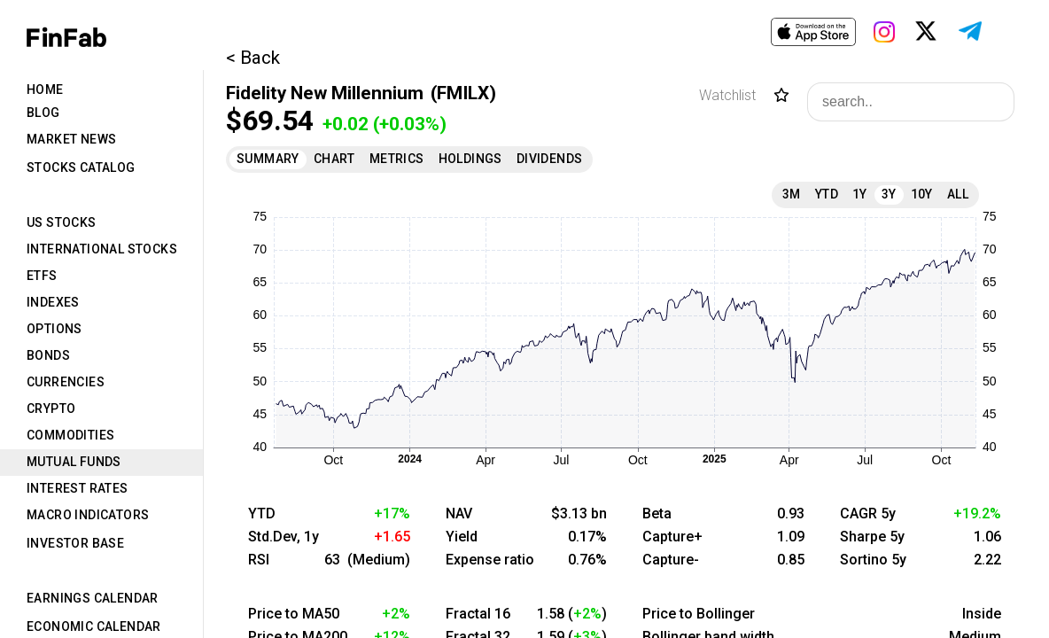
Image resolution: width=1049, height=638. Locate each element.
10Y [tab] (922, 194)
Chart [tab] (334, 159)
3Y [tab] (889, 194)
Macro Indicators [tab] (88, 515)
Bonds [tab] (48, 355)
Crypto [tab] (51, 408)
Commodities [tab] (70, 435)
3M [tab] (791, 194)
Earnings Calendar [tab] (93, 598)
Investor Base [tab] (75, 543)
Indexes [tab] (53, 302)
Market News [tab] (71, 139)
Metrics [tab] (396, 159)
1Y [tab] (859, 194)
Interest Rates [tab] (77, 488)
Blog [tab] (43, 112)
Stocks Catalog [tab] (81, 167)
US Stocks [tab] (62, 222)
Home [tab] (45, 89)
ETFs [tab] (42, 275)
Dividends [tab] (550, 159)
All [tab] (957, 194)
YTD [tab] (826, 194)
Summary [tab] (268, 159)
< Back (253, 57)
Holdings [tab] (470, 159)
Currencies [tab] (66, 382)
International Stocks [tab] (102, 249)
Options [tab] (54, 329)
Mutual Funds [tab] (74, 462)
